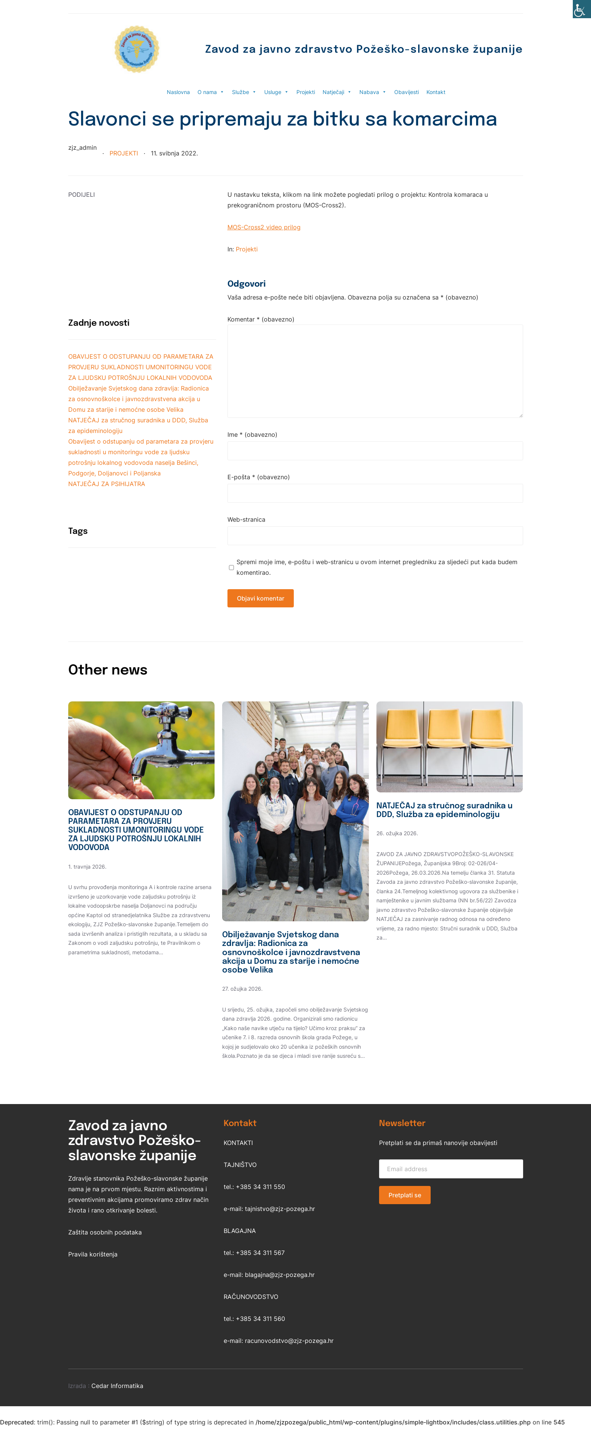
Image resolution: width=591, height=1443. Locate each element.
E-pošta (258, 477)
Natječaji (337, 92)
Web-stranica (246, 519)
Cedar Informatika (117, 1401)
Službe (244, 92)
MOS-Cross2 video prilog (264, 227)
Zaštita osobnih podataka (105, 1248)
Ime (252, 434)
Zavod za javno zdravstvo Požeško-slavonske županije (341, 49)
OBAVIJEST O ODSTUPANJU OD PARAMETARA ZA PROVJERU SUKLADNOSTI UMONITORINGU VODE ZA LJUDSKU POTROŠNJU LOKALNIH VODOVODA (140, 367)
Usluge (276, 92)
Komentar (261, 319)
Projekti (305, 92)
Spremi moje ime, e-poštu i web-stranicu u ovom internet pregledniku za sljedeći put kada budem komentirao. (377, 567)
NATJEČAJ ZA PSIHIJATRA (106, 484)
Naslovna (178, 92)
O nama (211, 92)
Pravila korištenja (93, 1270)
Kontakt (435, 92)
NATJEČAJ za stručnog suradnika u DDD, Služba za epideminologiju (436, 816)
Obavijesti (406, 92)
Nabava (373, 92)
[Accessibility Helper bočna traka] (582, 9)
